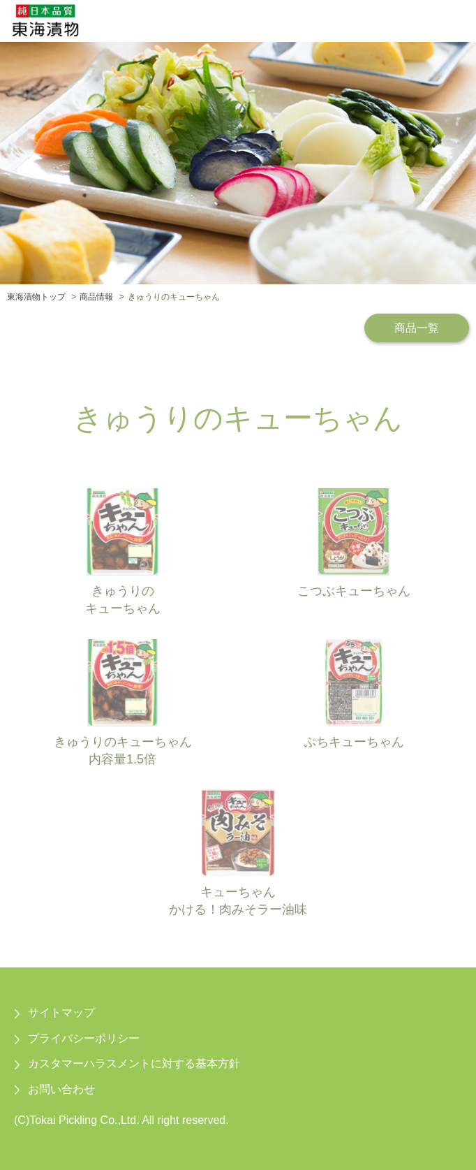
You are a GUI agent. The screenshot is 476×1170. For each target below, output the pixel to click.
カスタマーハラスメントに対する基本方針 (134, 1063)
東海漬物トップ (36, 297)
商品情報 (96, 297)
